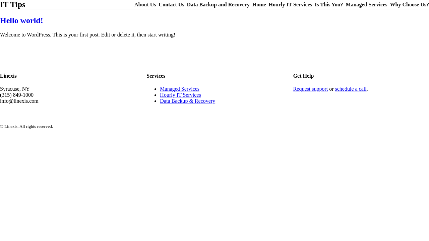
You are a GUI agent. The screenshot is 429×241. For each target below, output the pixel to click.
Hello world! (21, 20)
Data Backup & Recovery (187, 101)
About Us (145, 4)
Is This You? (329, 4)
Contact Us (171, 4)
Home (259, 4)
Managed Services (366, 4)
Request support (310, 89)
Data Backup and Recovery (218, 4)
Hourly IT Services (290, 4)
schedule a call (351, 89)
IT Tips (12, 4)
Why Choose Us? (409, 4)
